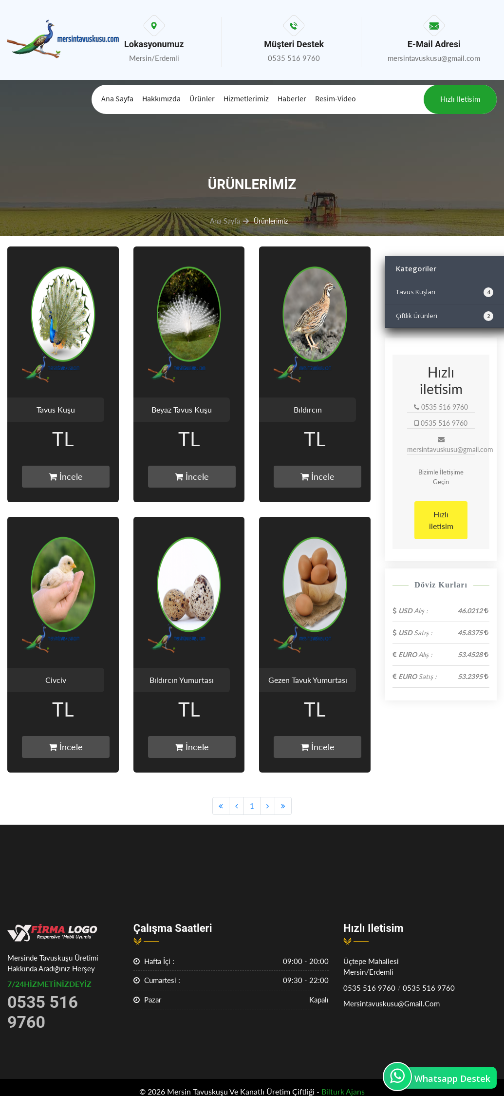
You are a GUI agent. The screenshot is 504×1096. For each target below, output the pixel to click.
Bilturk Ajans (343, 1091)
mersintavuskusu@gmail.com (391, 1003)
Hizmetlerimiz (246, 98)
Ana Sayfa (117, 98)
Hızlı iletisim (460, 98)
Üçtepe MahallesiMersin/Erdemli (371, 967)
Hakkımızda (161, 98)
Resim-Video (335, 98)
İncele (66, 476)
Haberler (292, 98)
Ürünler (202, 98)
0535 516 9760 (369, 987)
